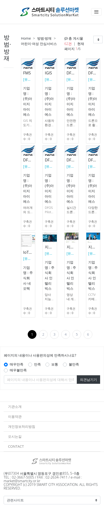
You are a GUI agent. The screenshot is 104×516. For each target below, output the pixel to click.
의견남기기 (88, 379)
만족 (37, 364)
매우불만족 (18, 370)
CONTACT (16, 446)
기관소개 (15, 406)
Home (26, 38)
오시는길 (15, 436)
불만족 (74, 364)
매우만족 (16, 364)
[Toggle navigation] (96, 12)
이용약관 (15, 416)
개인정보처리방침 (21, 426)
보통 (54, 364)
